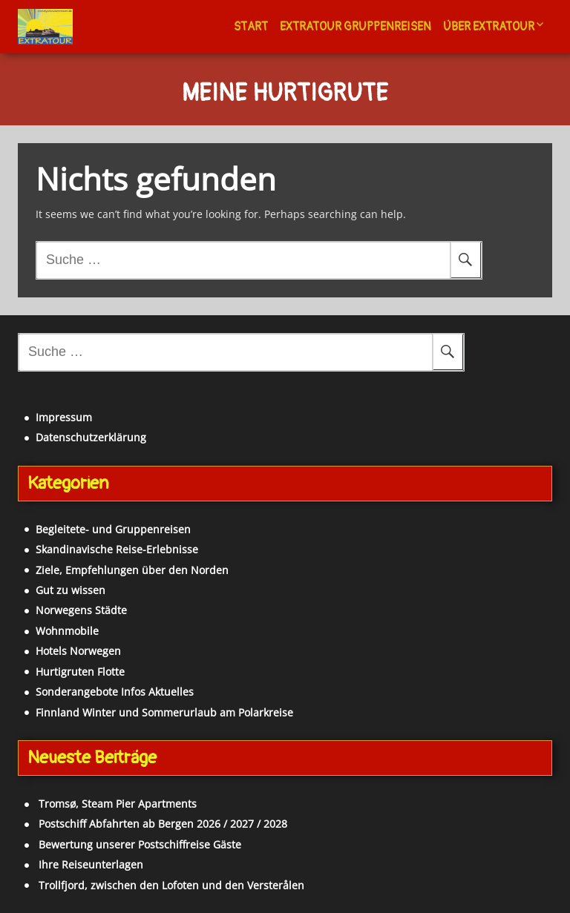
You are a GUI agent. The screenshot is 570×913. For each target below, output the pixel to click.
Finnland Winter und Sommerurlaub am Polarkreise (164, 712)
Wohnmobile (67, 631)
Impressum (64, 417)
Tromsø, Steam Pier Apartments (118, 804)
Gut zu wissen (70, 590)
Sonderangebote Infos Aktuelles (115, 692)
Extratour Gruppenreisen (355, 26)
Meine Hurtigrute (285, 94)
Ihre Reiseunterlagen (91, 864)
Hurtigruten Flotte (80, 672)
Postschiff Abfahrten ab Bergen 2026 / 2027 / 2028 (163, 824)
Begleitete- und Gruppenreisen (113, 529)
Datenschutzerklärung (91, 437)
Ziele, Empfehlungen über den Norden (132, 570)
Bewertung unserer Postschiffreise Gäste (140, 844)
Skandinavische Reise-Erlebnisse (117, 549)
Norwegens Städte (81, 610)
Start (251, 26)
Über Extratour (488, 26)
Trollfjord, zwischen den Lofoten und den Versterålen (171, 885)
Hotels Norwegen (78, 651)
